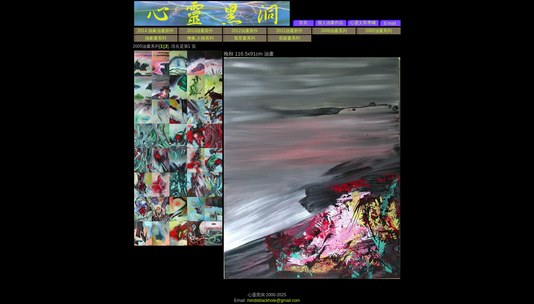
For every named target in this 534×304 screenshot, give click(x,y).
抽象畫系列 (155, 38)
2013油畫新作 (200, 30)
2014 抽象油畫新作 (156, 30)
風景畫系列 (244, 38)
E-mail (390, 23)
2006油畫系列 (334, 30)
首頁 (303, 22)
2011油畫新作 (289, 30)
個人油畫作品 (330, 22)
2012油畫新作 (245, 30)
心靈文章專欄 (363, 22)
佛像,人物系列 (200, 38)
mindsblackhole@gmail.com (273, 300)
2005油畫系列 (378, 30)
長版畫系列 (289, 38)
